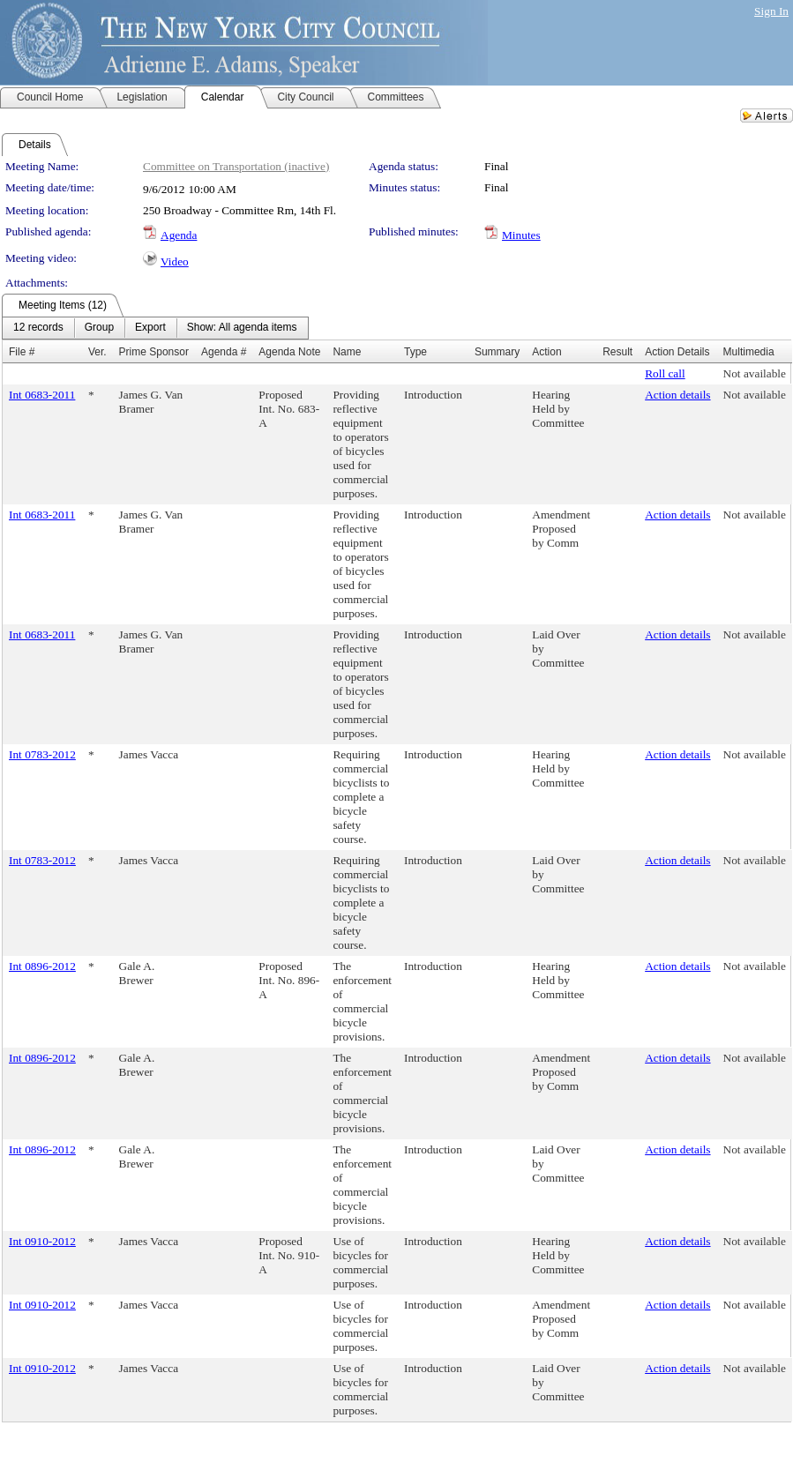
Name (347, 352)
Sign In (771, 11)
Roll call (665, 373)
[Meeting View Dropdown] (242, 328)
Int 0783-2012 (42, 754)
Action (546, 352)
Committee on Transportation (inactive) (236, 166)
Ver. (97, 352)
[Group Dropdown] (99, 328)
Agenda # (223, 352)
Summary (497, 352)
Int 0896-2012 (42, 966)
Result (617, 352)
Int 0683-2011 (42, 394)
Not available (754, 373)
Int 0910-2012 (42, 1241)
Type (415, 352)
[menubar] (155, 328)
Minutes (521, 235)
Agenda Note (289, 352)
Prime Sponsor (154, 352)
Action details (677, 394)
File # (21, 352)
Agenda (179, 235)
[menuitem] (38, 328)
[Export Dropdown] (150, 328)
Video (175, 261)
